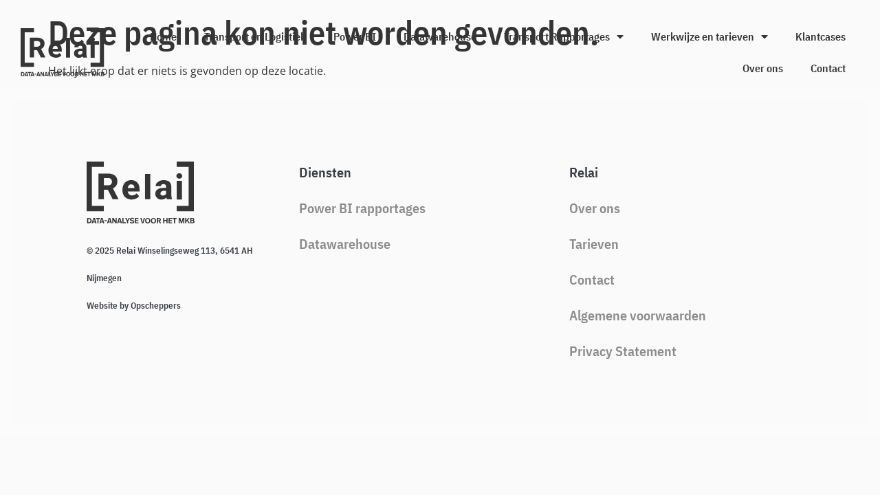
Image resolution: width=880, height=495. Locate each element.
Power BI (354, 36)
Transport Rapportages (564, 36)
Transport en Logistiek (255, 36)
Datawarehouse (440, 36)
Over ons (762, 68)
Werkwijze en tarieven (709, 36)
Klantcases (820, 36)
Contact (828, 68)
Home (163, 36)
